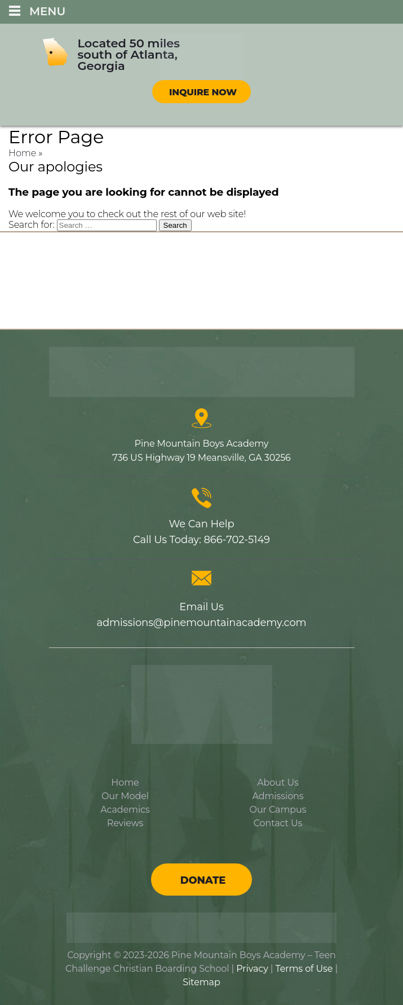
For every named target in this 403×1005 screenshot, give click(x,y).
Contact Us (278, 823)
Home (22, 153)
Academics (125, 809)
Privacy (252, 968)
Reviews (125, 823)
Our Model (125, 796)
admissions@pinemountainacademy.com (201, 622)
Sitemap (201, 982)
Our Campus (278, 809)
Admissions (277, 796)
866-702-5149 (236, 540)
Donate (202, 880)
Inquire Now (203, 92)
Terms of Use (304, 968)
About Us (277, 782)
